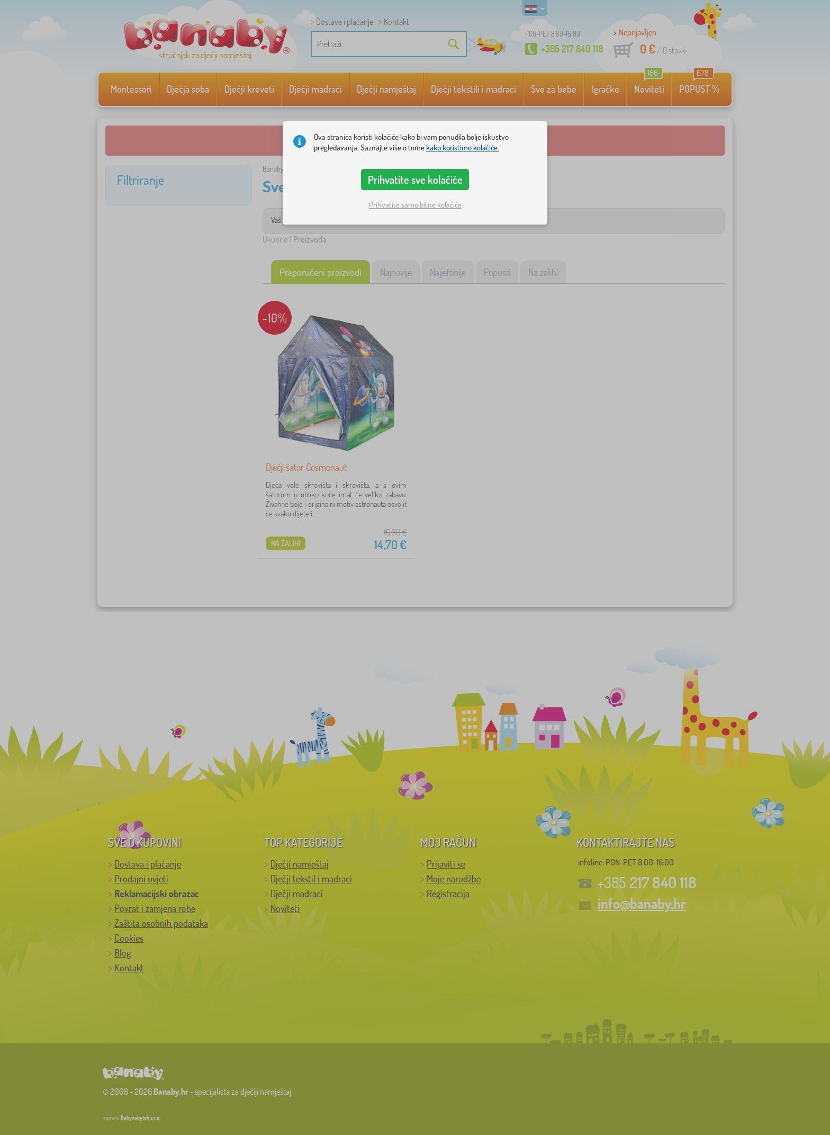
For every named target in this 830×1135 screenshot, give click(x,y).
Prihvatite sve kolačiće (415, 179)
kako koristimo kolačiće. (462, 147)
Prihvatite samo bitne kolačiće (415, 205)
